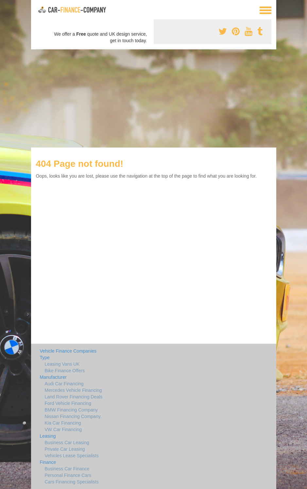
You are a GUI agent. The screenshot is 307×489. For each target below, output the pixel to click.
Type (45, 357)
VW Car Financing (63, 429)
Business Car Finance (67, 468)
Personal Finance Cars (68, 475)
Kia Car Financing (63, 423)
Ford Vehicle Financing (68, 403)
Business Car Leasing (67, 442)
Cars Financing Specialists (72, 481)
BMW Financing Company (71, 409)
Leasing (48, 436)
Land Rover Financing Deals (74, 396)
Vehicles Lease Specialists (72, 455)
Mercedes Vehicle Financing (73, 390)
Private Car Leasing (65, 449)
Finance (48, 462)
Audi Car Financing (64, 383)
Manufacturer (53, 377)
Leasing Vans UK (62, 364)
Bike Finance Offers (65, 370)
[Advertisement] (153, 98)
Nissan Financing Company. (73, 416)
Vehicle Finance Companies (68, 351)
